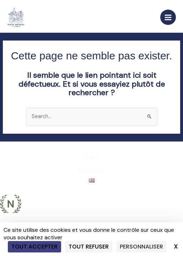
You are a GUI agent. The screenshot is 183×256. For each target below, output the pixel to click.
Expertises (91, 170)
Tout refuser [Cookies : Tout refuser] (89, 246)
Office (91, 158)
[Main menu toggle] (168, 17)
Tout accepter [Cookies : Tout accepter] (34, 246)
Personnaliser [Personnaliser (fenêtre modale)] (141, 246)
